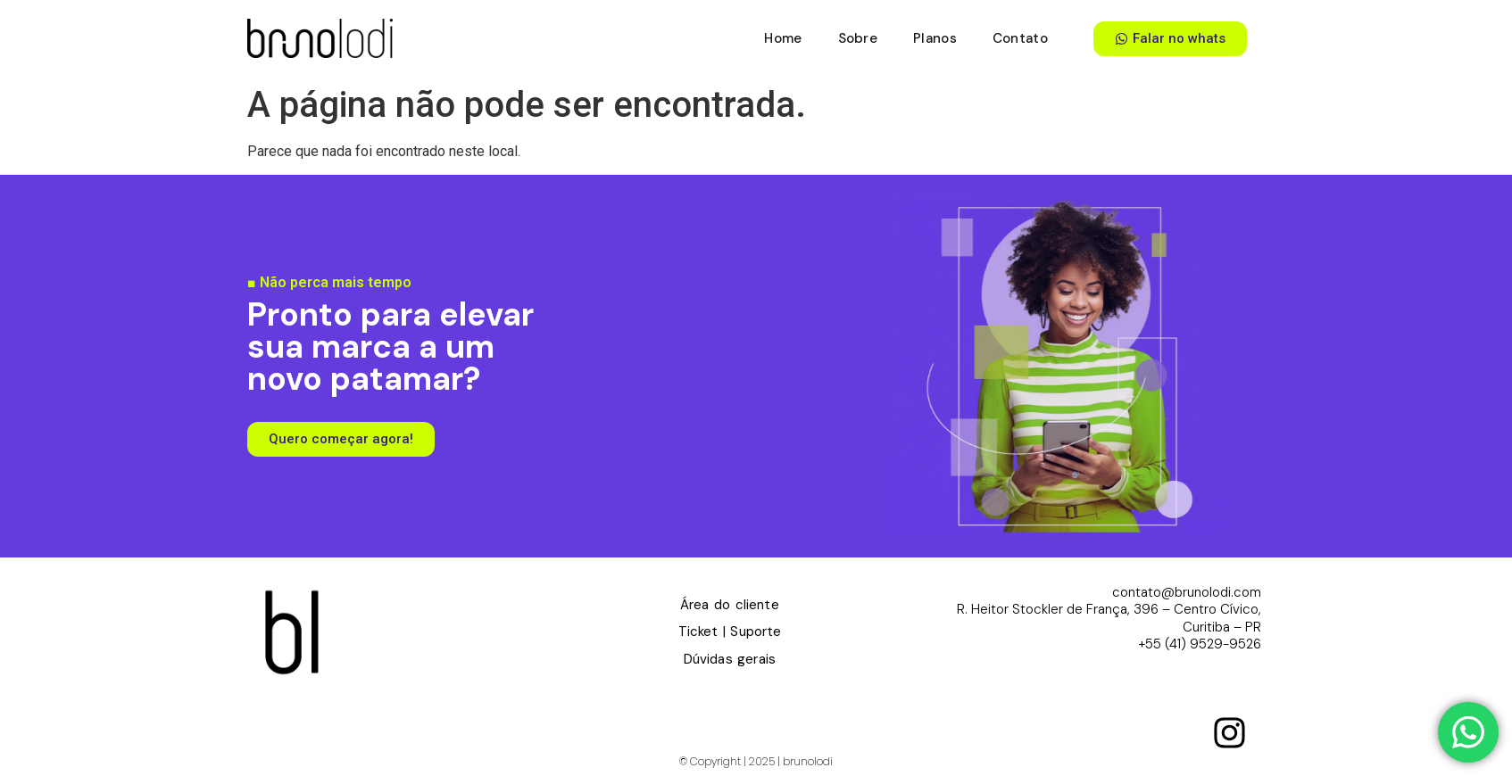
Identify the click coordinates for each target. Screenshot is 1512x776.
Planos (935, 38)
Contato (1020, 38)
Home (783, 38)
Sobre (858, 38)
